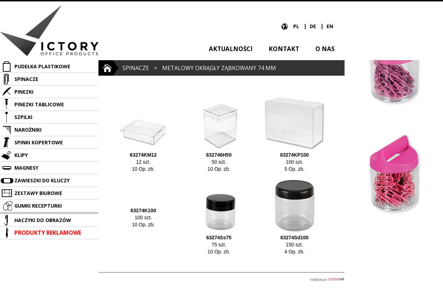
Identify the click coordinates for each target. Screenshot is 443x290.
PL (297, 26)
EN (330, 26)
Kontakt (284, 49)
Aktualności (230, 49)
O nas (325, 49)
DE (313, 26)
